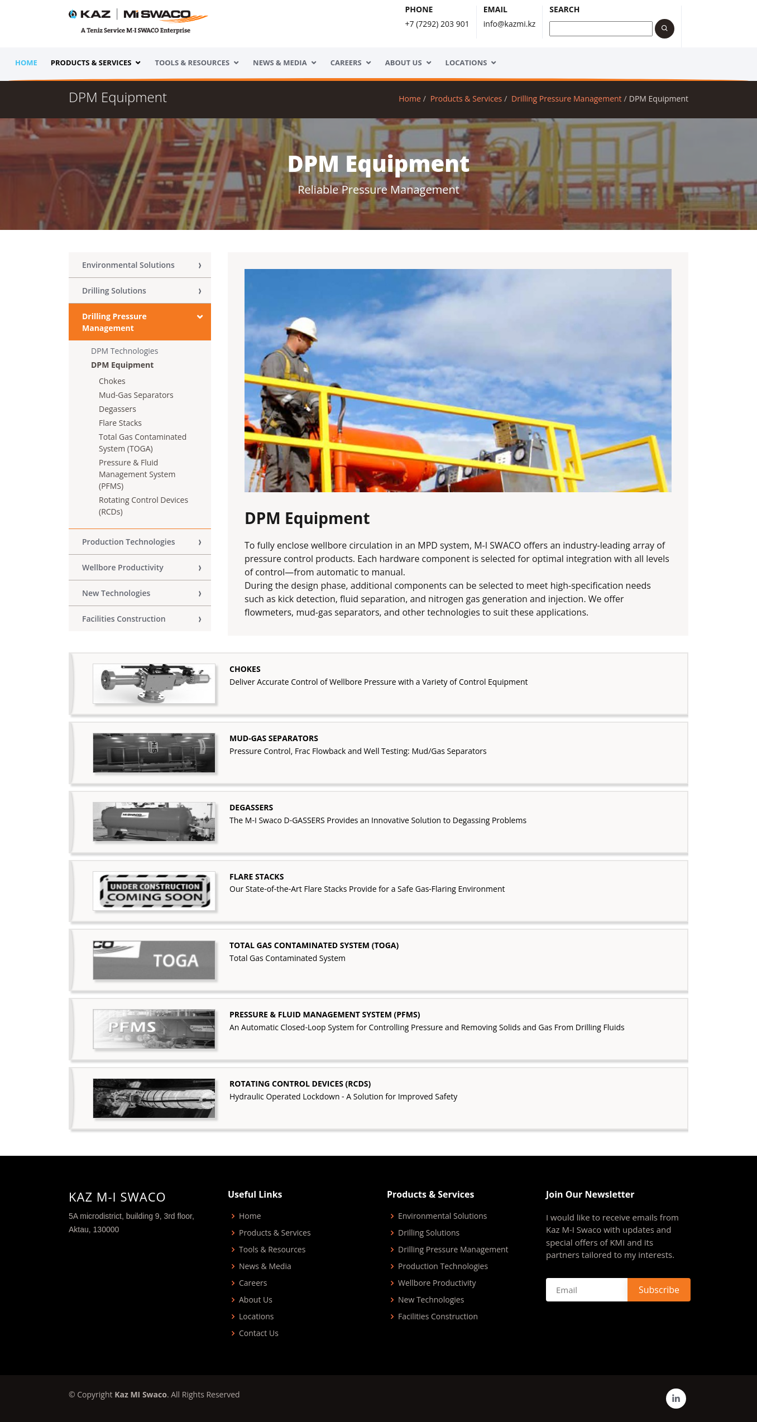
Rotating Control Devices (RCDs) (143, 505)
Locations (466, 62)
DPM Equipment (122, 364)
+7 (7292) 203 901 (437, 23)
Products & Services (91, 62)
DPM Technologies (124, 350)
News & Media (280, 62)
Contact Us (259, 1333)
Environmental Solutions (128, 265)
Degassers (117, 408)
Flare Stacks (120, 422)
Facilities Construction (124, 618)
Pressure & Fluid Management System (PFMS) (137, 474)
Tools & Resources (192, 62)
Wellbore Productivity (123, 567)
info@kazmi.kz (509, 23)
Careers (346, 62)
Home (26, 62)
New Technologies (116, 593)
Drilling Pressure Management (566, 98)
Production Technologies (128, 541)
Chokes (112, 381)
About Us (403, 62)
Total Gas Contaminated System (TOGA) (142, 442)
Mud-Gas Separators (136, 395)
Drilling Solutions (114, 290)
